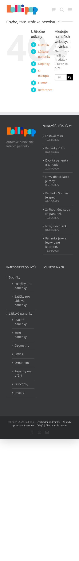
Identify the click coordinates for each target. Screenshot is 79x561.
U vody (19, 393)
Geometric (22, 345)
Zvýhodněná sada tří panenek (57, 212)
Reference (45, 90)
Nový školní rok (56, 226)
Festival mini (54, 136)
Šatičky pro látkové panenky (22, 300)
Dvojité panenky (21, 322)
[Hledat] (70, 77)
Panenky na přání (23, 373)
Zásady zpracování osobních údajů (41, 423)
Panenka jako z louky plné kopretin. (55, 242)
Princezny (21, 384)
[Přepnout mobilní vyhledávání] (62, 9)
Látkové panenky (20, 313)
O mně (43, 83)
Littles (19, 354)
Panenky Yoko (54, 148)
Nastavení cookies (56, 425)
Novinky (43, 45)
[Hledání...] (61, 77)
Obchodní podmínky (48, 422)
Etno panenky (21, 335)
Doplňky (44, 64)
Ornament (22, 363)
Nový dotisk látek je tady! (57, 179)
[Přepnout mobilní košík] (53, 9)
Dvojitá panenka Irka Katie (56, 162)
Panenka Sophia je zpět (56, 195)
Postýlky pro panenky (23, 286)
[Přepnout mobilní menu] (70, 9)
